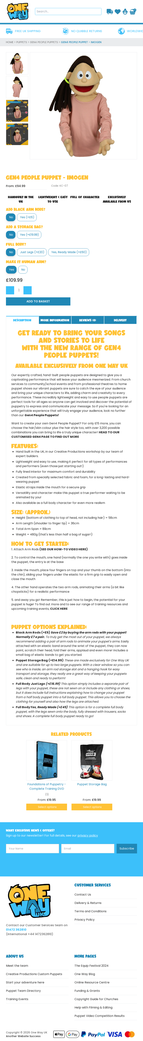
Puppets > (23, 42)
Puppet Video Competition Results (99, 1016)
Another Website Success (23, 1036)
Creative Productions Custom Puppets (34, 974)
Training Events (17, 999)
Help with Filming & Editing (93, 1007)
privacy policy (87, 835)
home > (11, 42)
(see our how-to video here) (63, 549)
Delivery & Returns (87, 903)
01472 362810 (16, 930)
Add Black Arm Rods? (25, 209)
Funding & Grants (87, 991)
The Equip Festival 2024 (91, 966)
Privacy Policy (84, 919)
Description (22, 320)
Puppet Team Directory (23, 991)
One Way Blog (84, 974)
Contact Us (82, 894)
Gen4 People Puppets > (45, 42)
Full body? (16, 244)
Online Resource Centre (91, 982)
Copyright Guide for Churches (96, 999)
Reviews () (87, 320)
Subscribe (127, 848)
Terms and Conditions (90, 911)
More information (55, 320)
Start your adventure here (25, 982)
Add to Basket (38, 301)
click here (59, 609)
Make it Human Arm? (26, 261)
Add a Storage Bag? (24, 226)
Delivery (120, 320)
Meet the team (17, 966)
